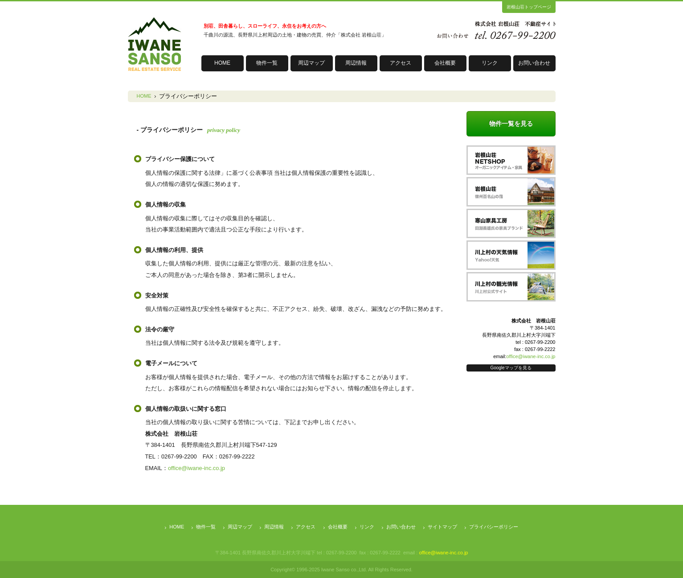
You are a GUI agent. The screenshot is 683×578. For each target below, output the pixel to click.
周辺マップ (311, 63)
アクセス (400, 63)
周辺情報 (356, 63)
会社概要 (445, 63)
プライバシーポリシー (493, 526)
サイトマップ (442, 526)
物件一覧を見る (511, 123)
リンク (490, 63)
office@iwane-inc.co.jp (196, 468)
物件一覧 (267, 63)
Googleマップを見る (510, 367)
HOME (222, 63)
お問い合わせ (534, 63)
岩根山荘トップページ (529, 6)
